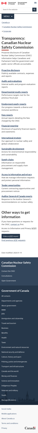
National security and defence (13, 352)
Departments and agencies (12, 301)
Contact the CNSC (8, 271)
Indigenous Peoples (9, 386)
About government (9, 305)
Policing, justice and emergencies (14, 362)
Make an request (10, 236)
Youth (4, 395)
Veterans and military (10, 390)
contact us (15, 224)
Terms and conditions (10, 423)
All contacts (6, 296)
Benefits (5, 333)
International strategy (11, 138)
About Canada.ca (8, 418)
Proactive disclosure (11, 70)
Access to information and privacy (17, 174)
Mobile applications (9, 414)
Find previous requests (13, 240)
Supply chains (8, 159)
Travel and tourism (9, 323)
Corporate (7, 31)
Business (5, 328)
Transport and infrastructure (13, 366)
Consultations (7, 276)
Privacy (4, 428)
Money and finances (9, 376)
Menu (8, 16)
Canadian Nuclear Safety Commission (17, 27)
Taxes (4, 342)
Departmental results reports (15, 92)
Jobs (3, 314)
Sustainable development (13, 148)
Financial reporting (10, 126)
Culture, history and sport (11, 357)
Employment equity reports (14, 104)
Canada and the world (10, 371)
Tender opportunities (11, 185)
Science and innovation (10, 381)
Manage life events (9, 400)
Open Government (9, 281)
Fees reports (7, 115)
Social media (6, 409)
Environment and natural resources (15, 347)
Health (4, 338)
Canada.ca (6, 22)
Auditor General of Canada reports (17, 196)
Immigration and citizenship (12, 318)
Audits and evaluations (12, 81)
